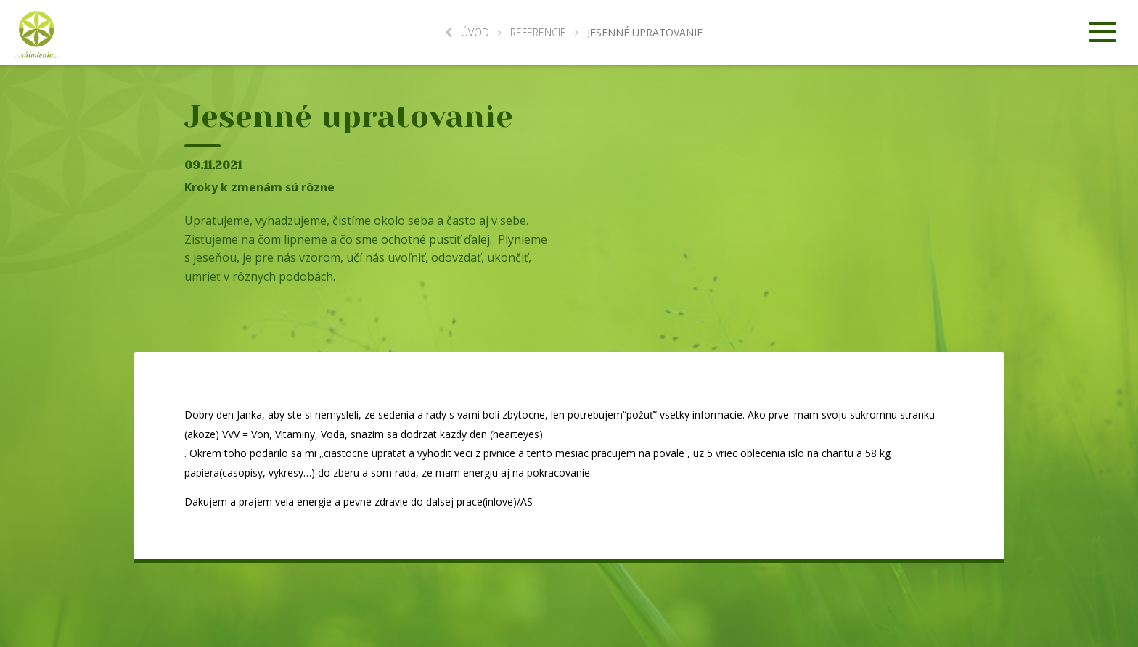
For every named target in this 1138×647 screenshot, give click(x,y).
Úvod (467, 32)
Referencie (538, 32)
